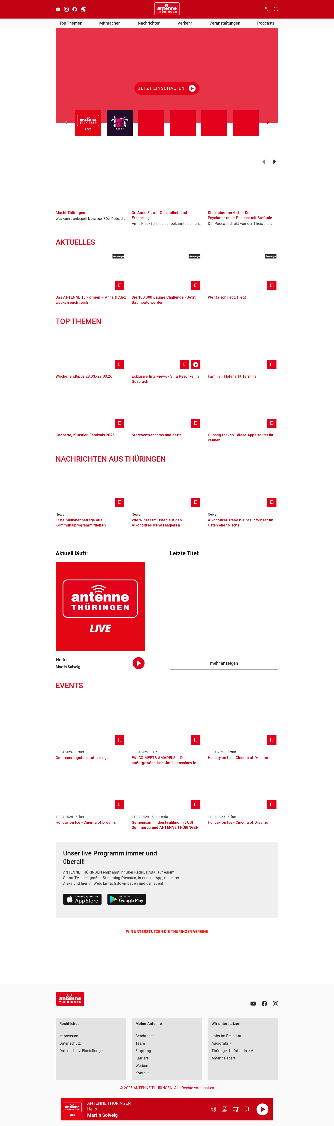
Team (140, 1043)
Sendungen (145, 1036)
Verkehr (184, 23)
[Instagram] (66, 9)
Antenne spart (223, 1058)
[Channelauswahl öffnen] (276, 9)
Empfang (143, 1051)
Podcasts (266, 23)
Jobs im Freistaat (226, 1036)
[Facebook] (74, 9)
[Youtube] (58, 9)
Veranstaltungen (224, 23)
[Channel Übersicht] (224, 1109)
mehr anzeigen (224, 663)
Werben (141, 1065)
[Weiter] (274, 162)
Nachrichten (149, 23)
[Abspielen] (262, 1109)
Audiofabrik (221, 1043)
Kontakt (142, 1073)
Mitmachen (110, 23)
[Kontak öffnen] (267, 9)
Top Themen (70, 23)
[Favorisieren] (246, 1109)
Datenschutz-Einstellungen (82, 1051)
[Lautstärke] (213, 1109)
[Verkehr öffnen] (83, 9)
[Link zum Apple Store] (82, 900)
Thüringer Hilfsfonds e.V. (233, 1051)
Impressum (68, 1036)
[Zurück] (263, 162)
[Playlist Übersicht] (235, 1109)
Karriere (141, 1058)
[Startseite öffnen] (167, 9)
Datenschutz (70, 1043)
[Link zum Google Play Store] (126, 900)
